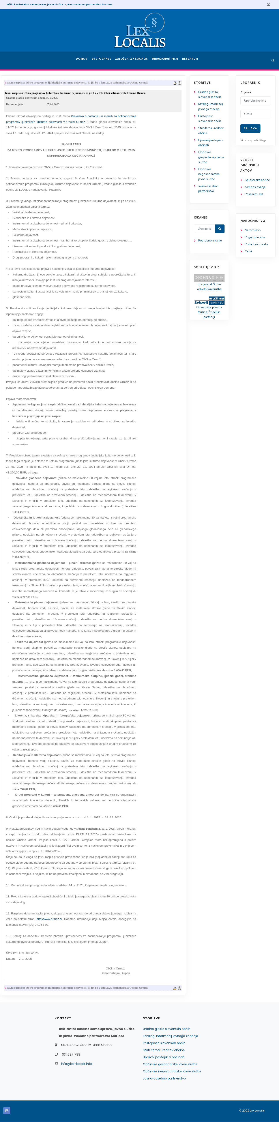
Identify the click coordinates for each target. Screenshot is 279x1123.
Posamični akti (254, 200)
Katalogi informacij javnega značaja (170, 1037)
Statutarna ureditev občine (164, 1051)
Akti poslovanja (255, 192)
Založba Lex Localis (133, 60)
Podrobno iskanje (24, 245)
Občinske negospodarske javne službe (23, 177)
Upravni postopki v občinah (163, 1058)
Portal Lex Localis (257, 251)
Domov (82, 60)
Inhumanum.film (165, 60)
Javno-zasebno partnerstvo (164, 1079)
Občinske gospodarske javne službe (21, 159)
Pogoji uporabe (255, 243)
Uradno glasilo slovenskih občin (166, 1030)
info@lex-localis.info (76, 1065)
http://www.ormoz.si (97, 920)
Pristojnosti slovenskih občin (164, 1044)
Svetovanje (103, 60)
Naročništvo (253, 236)
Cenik (249, 258)
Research (190, 60)
